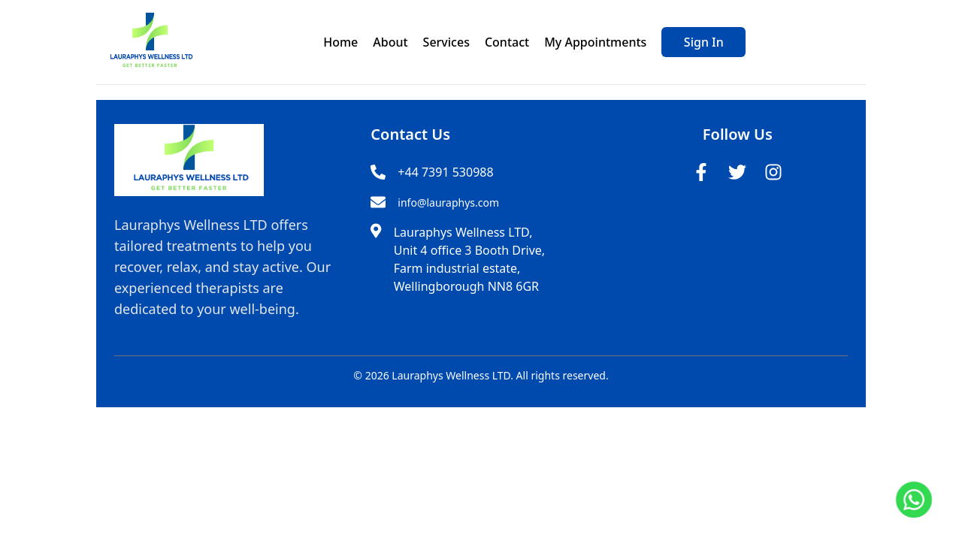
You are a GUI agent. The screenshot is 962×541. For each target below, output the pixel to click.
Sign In (704, 42)
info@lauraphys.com (448, 202)
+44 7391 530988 (445, 172)
